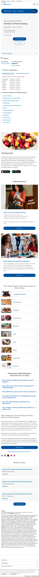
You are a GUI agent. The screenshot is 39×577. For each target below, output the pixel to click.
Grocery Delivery (7, 97)
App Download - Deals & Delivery (12, 107)
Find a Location (21, 506)
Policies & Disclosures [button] (19, 568)
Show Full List (7, 124)
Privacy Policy (13, 574)
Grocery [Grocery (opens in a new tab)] (4, 1)
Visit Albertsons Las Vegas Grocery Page (19, 453)
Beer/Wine (19, 327)
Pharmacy (19, 367)
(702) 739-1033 (5, 65)
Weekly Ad (5, 476)
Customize (3, 574)
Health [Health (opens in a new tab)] (8, 1)
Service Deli (19, 359)
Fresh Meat (6, 117)
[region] (19, 573)
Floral (19, 343)
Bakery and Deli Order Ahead (11, 102)
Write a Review (15, 67)
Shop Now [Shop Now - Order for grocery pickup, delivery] (23, 230)
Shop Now (19, 45)
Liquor (19, 335)
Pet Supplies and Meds (19, 296)
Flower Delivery (7, 114)
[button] (34, 4)
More (33, 12)
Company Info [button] (19, 565)
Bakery (5, 109)
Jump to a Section (19, 55)
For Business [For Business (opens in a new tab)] (19, 1)
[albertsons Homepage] (7, 4)
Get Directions (7, 37)
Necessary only (27, 575)
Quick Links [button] (19, 562)
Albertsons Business (8, 112)
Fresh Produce (7, 119)
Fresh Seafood (7, 121)
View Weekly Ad (19, 40)
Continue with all (35, 575)
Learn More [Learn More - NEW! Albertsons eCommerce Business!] (23, 277)
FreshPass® (6, 104)
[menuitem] (7, 12)
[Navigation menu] (2, 4)
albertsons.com (25, 449)
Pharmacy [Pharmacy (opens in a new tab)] (13, 1)
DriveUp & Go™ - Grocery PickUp (11, 100)
